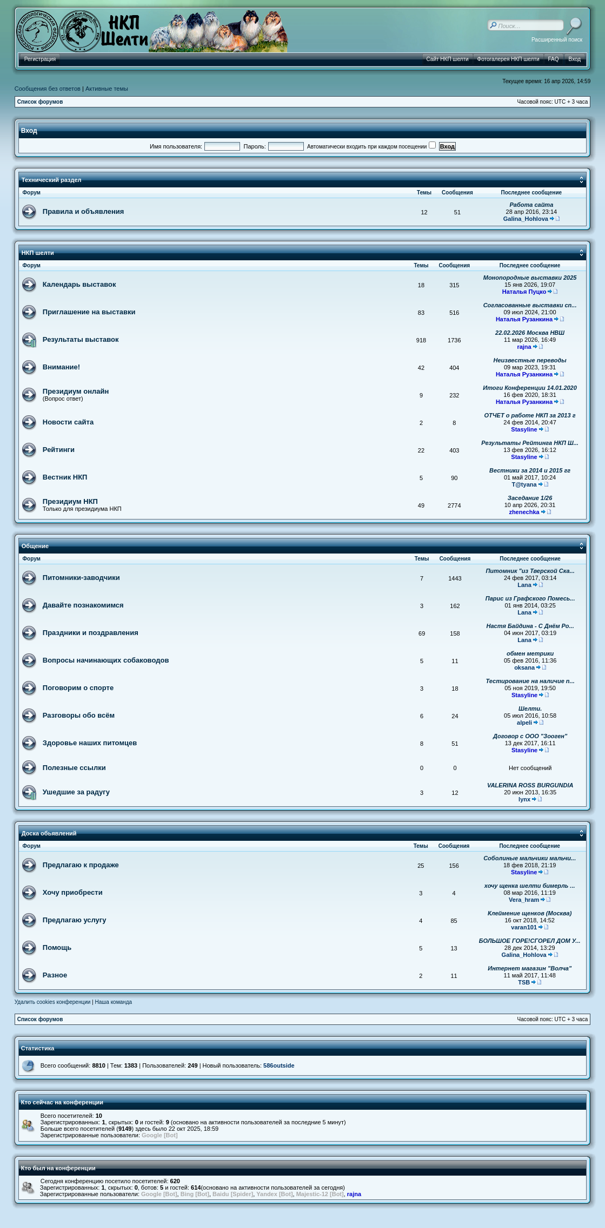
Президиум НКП (70, 501)
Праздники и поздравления (90, 633)
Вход (29, 130)
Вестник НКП (65, 477)
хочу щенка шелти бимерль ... (529, 885)
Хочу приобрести (73, 892)
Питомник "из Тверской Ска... (530, 571)
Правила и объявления (83, 211)
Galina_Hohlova (525, 218)
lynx (524, 799)
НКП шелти (38, 252)
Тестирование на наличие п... (530, 681)
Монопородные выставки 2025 (530, 277)
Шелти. (530, 708)
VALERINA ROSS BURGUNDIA (530, 785)
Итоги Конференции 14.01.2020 (530, 387)
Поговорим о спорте (78, 688)
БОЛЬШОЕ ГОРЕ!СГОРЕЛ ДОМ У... (530, 940)
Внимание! (61, 367)
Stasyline (524, 429)
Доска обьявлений (49, 833)
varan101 (524, 927)
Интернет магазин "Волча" (529, 968)
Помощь (57, 947)
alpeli (524, 722)
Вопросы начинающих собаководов (106, 660)
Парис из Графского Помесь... (530, 598)
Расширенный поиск (556, 40)
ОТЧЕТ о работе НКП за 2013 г (530, 415)
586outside (278, 1065)
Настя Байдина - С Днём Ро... (530, 626)
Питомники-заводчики (81, 577)
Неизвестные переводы (530, 360)
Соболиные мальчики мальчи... (529, 858)
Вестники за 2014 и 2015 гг (529, 470)
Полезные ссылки (74, 768)
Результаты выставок (81, 339)
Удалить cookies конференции (53, 1002)
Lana (524, 585)
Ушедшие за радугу (76, 792)
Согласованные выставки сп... (530, 305)
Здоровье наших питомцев (90, 743)
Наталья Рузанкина (524, 319)
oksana (524, 667)
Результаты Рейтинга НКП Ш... (530, 443)
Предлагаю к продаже (81, 865)
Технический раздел (52, 180)
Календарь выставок (79, 284)
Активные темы (106, 88)
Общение (35, 546)
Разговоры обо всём (79, 715)
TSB (524, 982)
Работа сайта (531, 204)
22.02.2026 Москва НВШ (529, 332)
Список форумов (40, 102)
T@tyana (523, 484)
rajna (524, 346)
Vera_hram (524, 899)
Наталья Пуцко (524, 291)
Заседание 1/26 (530, 498)
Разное (55, 975)
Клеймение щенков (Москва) (529, 913)
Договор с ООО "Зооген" (530, 736)
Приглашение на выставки (89, 312)
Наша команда (113, 1002)
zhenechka (524, 512)
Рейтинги (59, 450)
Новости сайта (68, 422)
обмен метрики (530, 653)
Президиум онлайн (76, 391)
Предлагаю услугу (75, 920)
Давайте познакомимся (83, 605)
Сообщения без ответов (48, 88)
